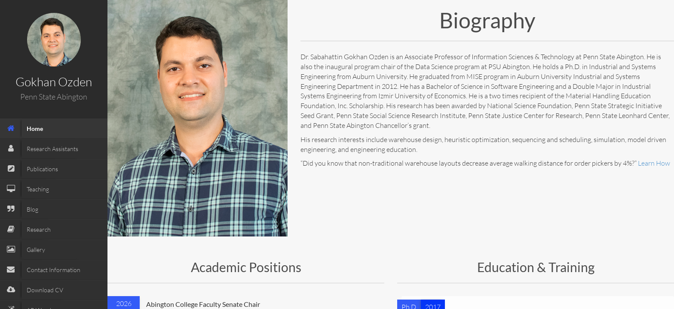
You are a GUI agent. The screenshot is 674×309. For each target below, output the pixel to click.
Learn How (654, 163)
